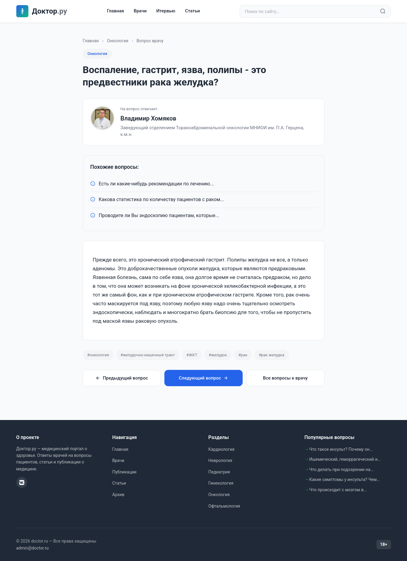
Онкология (117, 40)
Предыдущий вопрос (121, 378)
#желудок (218, 355)
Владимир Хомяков (148, 118)
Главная (115, 11)
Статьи (192, 11)
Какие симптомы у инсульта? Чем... (344, 479)
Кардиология (221, 449)
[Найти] (382, 11)
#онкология (98, 355)
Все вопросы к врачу (285, 378)
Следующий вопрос (203, 378)
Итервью (165, 11)
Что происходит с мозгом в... (338, 489)
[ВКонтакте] (21, 482)
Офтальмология (224, 506)
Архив (118, 494)
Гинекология (221, 483)
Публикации (124, 472)
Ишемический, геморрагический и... (345, 459)
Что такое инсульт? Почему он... (341, 449)
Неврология (220, 460)
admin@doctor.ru (32, 548)
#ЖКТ (191, 355)
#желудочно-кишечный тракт (148, 355)
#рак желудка (271, 355)
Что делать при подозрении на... (341, 469)
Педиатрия (219, 472)
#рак (242, 355)
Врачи (140, 11)
